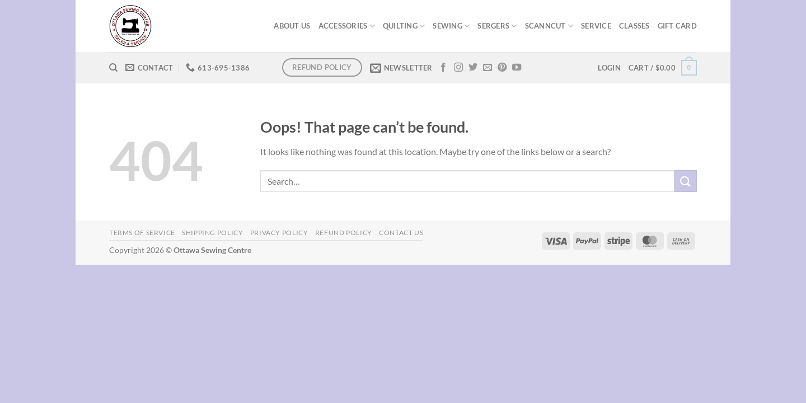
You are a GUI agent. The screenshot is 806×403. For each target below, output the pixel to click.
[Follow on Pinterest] (502, 68)
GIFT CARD (677, 25)
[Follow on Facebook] (443, 68)
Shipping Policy (212, 232)
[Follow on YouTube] (516, 68)
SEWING (451, 26)
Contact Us (401, 232)
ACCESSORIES (346, 26)
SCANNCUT (549, 26)
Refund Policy (343, 232)
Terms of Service (142, 232)
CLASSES (634, 25)
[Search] (113, 67)
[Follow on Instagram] (458, 68)
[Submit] (685, 181)
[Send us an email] (487, 68)
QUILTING (404, 26)
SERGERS (497, 26)
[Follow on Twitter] (472, 68)
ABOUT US (292, 25)
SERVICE (596, 25)
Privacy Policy (279, 232)
